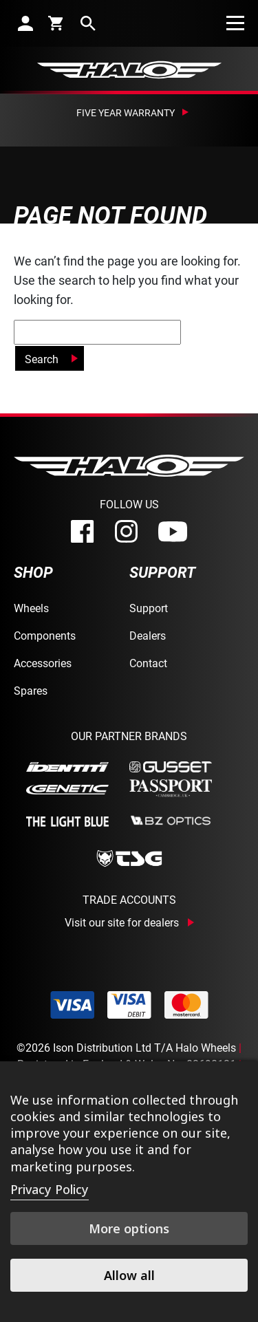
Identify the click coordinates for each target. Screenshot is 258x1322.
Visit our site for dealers (122, 922)
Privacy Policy (49, 1189)
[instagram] (126, 531)
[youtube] (172, 531)
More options (129, 1228)
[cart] (56, 22)
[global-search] (97, 332)
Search (41, 358)
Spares (30, 690)
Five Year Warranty (125, 112)
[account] (25, 23)
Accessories (43, 662)
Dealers (147, 635)
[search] (88, 23)
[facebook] (82, 531)
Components (45, 635)
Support (148, 607)
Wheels (31, 607)
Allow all (129, 1275)
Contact (148, 662)
